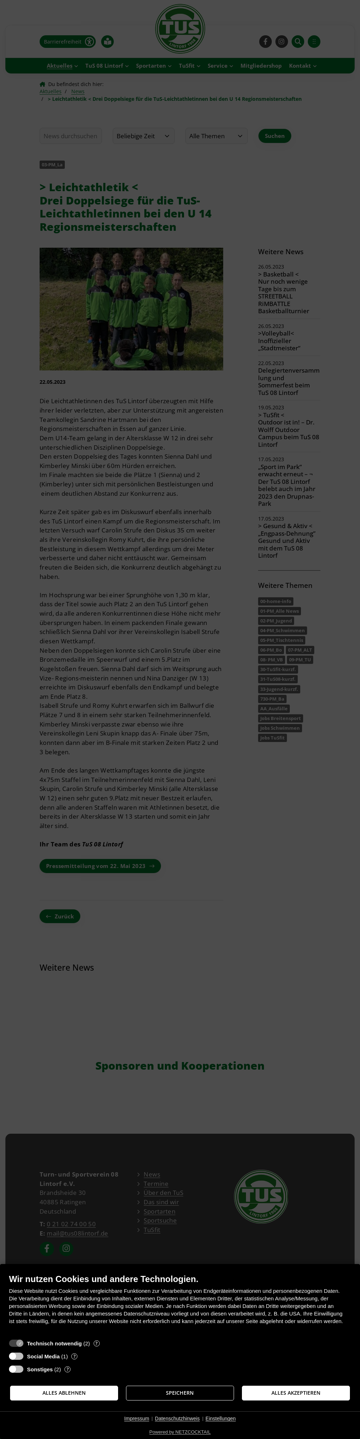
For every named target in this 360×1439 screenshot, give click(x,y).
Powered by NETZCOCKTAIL (180, 1432)
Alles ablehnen (64, 1393)
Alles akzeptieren (295, 1393)
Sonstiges (40, 1369)
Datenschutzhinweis (177, 1418)
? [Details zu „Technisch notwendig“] (96, 1343)
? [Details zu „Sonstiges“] (68, 1369)
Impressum (136, 1418)
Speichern (180, 1393)
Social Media (43, 1356)
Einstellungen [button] (221, 1418)
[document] (180, 1304)
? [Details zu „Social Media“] (74, 1356)
